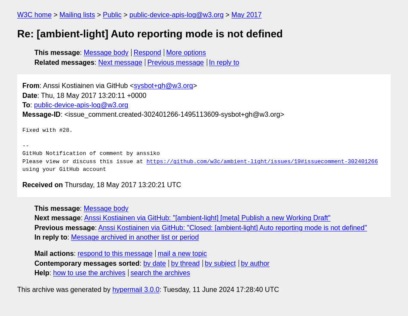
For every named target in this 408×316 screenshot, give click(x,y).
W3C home (34, 14)
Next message (120, 62)
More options (186, 52)
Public (112, 14)
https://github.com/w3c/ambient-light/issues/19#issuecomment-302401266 (262, 162)
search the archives (160, 272)
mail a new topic (182, 253)
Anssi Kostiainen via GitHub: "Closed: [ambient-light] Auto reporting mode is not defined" (232, 227)
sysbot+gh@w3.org (163, 85)
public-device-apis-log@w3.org (176, 14)
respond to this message (114, 253)
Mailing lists (77, 14)
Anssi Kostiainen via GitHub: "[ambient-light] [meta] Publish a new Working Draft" (207, 218)
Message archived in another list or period (135, 237)
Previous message (175, 62)
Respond (147, 52)
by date (154, 263)
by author (255, 263)
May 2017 (246, 14)
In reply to (224, 62)
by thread (185, 263)
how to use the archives (89, 272)
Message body (106, 52)
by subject (220, 263)
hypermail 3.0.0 (135, 289)
